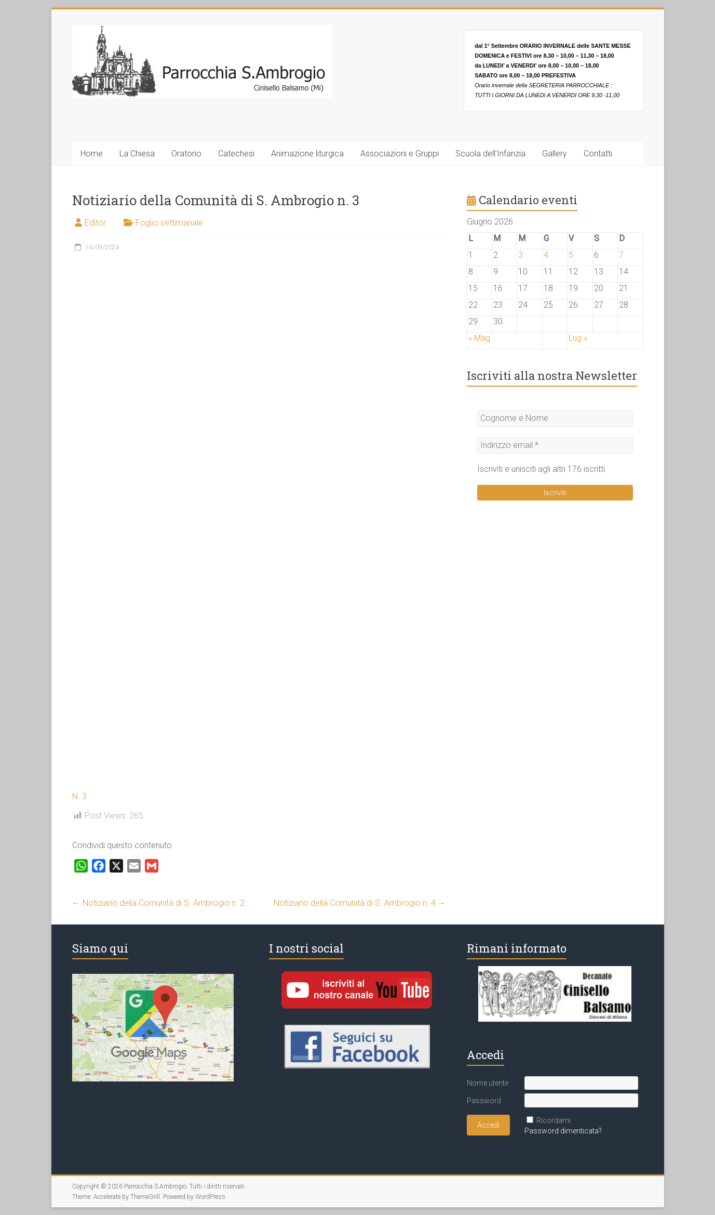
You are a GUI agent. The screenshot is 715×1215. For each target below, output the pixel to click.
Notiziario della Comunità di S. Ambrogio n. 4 (360, 903)
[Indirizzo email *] (555, 445)
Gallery (554, 154)
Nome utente (487, 1083)
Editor (95, 223)
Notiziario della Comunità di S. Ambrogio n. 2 (158, 903)
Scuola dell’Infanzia (490, 154)
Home (91, 154)
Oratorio (186, 154)
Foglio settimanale (169, 223)
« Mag (479, 338)
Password (484, 1101)
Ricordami (553, 1120)
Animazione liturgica (307, 154)
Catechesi (236, 154)
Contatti (598, 154)
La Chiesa (137, 154)
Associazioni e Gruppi (399, 154)
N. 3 (79, 796)
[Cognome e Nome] (555, 418)
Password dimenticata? (563, 1131)
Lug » (578, 338)
